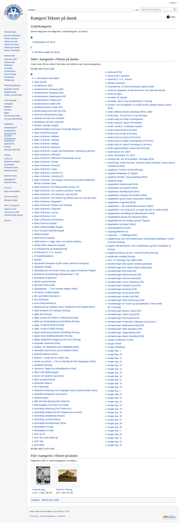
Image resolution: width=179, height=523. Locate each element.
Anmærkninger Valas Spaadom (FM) (124, 329)
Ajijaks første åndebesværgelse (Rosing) (53, 336)
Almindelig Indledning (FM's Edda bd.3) (52, 408)
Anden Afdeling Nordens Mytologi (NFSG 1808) (129, 112)
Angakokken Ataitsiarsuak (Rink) (122, 184)
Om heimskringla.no (47, 516)
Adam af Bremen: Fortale (46, 162)
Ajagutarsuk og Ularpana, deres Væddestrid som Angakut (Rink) (64, 307)
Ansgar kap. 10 (114, 354)
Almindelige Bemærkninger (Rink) (50, 423)
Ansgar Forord (114, 343)
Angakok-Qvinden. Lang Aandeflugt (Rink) (127, 177)
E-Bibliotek (8, 104)
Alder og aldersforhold (44, 379)
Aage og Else (40, 82)
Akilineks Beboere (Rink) (45, 354)
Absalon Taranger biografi (46, 125)
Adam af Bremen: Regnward (47, 201)
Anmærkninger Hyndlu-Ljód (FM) (123, 296)
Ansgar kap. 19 (114, 387)
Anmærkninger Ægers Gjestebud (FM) (125, 336)
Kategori (36, 500)
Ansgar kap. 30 (114, 434)
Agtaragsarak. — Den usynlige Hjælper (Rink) (55, 288)
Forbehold (61, 516)
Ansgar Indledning (116, 347)
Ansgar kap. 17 (114, 380)
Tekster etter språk (50, 500)
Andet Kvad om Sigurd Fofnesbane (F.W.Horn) (129, 144)
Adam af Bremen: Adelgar (46, 143)
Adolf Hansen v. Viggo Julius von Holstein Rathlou (57, 241)
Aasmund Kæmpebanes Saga (48, 114)
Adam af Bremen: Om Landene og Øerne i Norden (58, 190)
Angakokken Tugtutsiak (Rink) (121, 202)
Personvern (34, 516)
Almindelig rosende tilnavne (47, 419)
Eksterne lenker (10, 182)
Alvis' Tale (38, 441)
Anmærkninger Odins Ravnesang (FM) (125, 300)
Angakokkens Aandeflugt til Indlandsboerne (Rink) (131, 213)
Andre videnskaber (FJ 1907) (121, 155)
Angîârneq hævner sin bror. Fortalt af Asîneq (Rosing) (132, 253)
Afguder (38, 259)
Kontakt (7, 147)
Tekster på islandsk (12, 47)
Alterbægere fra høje (44, 430)
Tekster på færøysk (12, 50)
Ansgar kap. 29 (114, 427)
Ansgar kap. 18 (114, 383)
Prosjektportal (9, 131)
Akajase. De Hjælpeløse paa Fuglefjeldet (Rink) (56, 347)
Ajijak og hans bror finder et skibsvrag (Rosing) (56, 317)
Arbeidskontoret (10, 128)
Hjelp (172, 17)
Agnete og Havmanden (45, 281)
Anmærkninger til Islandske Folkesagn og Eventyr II (131, 321)
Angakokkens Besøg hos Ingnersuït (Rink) (127, 217)
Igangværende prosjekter (10, 135)
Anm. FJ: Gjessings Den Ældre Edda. (125, 260)
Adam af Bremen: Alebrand (47, 147)
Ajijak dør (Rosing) (43, 314)
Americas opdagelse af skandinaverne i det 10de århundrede (136, 90)
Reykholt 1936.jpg (64, 489)
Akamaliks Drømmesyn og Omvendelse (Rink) (56, 350)
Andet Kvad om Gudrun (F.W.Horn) (124, 137)
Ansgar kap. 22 (114, 401)
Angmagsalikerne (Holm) (119, 228)
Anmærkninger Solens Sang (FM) (123, 314)
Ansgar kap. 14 (114, 369)
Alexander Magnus (43, 383)
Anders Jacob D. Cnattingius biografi (124, 126)
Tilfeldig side (9, 80)
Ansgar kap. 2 (114, 391)
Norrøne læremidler (12, 116)
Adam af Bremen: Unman (46, 212)
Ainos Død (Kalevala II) (45, 303)
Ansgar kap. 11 (114, 358)
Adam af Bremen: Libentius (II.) (49, 176)
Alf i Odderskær (41, 387)
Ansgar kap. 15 (114, 372)
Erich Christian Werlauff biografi (49, 230)
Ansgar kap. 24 (114, 409)
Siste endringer (10, 74)
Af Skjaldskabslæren (44, 256)
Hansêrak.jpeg (38, 489)
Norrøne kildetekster (12, 36)
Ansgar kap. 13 (114, 365)
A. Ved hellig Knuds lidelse (46, 78)
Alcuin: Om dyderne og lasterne (49, 376)
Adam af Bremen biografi (46, 133)
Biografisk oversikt (11, 89)
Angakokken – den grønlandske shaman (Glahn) (130, 206)
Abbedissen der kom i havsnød (48, 122)
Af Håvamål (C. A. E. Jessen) (48, 252)
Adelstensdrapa (41, 234)
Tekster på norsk (11, 41)
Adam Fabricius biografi (45, 223)
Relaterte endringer (12, 162)
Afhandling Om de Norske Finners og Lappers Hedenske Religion (65, 270)
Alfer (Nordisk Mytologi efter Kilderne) (52, 401)
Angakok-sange (114, 180)
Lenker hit (8, 159)
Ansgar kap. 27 (114, 420)
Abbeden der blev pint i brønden (49, 118)
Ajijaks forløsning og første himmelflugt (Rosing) (56, 332)
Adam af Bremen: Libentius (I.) (48, 173)
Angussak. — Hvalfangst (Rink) (122, 235)
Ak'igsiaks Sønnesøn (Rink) (47, 343)
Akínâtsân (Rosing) (43, 365)
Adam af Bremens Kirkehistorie (48, 219)
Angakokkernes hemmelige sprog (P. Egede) (128, 220)
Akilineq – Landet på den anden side (51, 358)
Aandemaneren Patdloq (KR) (47, 100)
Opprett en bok (10, 209)
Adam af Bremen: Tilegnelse (47, 209)
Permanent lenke (11, 167)
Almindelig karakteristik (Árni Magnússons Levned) (58, 412)
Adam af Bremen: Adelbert (46, 136)
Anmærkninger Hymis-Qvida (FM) (123, 293)
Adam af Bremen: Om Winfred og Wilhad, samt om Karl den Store (65, 198)
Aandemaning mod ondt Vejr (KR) (50, 111)
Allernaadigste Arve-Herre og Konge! (51, 405)
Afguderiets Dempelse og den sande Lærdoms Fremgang (61, 263)
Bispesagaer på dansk (44, 42)
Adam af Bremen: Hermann (47, 165)
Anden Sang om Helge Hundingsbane (125, 119)
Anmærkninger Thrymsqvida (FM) (123, 318)
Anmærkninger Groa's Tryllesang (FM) (125, 282)
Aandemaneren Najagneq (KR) (48, 92)
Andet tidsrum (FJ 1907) (118, 152)
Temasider (8, 68)
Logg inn (173, 3)
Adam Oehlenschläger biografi (48, 227)
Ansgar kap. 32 (114, 441)
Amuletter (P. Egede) (117, 97)
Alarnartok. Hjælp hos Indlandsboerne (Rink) (55, 368)
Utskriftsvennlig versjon (13, 215)
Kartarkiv (7, 110)
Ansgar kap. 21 (114, 398)
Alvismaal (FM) (114, 72)
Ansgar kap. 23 (114, 405)
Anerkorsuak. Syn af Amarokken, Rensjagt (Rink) (130, 159)
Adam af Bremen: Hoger (45, 169)
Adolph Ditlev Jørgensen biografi (49, 245)
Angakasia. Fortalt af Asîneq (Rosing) (125, 169)
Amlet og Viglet (114, 94)
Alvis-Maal (39, 445)
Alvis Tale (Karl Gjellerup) (46, 437)
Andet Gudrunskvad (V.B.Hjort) (122, 130)
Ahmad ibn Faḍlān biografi (46, 292)
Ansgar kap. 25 (114, 412)
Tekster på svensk (11, 44)
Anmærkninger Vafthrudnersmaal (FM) (125, 325)
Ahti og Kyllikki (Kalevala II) (47, 296)
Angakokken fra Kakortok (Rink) (122, 188)
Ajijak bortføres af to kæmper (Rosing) (52, 310)
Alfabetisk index (10, 59)
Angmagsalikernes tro (117, 231)
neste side (49, 69)
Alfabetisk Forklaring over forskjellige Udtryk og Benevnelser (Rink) (65, 390)
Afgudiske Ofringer (43, 267)
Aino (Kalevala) (41, 299)
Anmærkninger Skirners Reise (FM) (124, 311)
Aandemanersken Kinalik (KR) (48, 107)
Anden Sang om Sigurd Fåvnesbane (124, 122)
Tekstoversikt (9, 62)
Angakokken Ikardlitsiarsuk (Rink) (123, 191)
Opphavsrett (9, 144)
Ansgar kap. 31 (114, 438)
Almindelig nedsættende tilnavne (49, 416)
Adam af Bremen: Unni (45, 216)
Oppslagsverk (9, 179)
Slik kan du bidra (11, 200)
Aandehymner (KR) (43, 85)
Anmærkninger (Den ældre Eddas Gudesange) (129, 267)
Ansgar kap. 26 (114, 416)
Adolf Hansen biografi (44, 238)
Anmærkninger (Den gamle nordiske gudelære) (129, 264)
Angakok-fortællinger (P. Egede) (122, 173)
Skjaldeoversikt (10, 92)
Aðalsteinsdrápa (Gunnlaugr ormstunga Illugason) (57, 129)
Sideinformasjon (10, 171)
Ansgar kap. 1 (114, 350)
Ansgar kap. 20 (114, 394)
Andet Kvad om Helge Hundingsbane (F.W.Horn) (130, 141)
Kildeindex (8, 65)
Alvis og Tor (39, 434)
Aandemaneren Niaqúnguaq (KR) (50, 96)
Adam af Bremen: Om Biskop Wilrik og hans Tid (56, 187)
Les (136, 10)
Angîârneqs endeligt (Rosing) (121, 256)
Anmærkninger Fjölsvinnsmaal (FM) (124, 274)
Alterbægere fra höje (44, 427)
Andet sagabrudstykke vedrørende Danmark (128, 148)
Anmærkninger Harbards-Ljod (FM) (124, 285)
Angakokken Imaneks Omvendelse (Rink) (127, 195)
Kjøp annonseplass (12, 191)
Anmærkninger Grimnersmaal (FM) (124, 278)
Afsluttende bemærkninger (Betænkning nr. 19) (56, 274)
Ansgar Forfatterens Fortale (120, 340)
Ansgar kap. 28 (114, 423)
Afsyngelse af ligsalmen (45, 278)
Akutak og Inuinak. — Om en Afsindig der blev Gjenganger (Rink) (65, 361)
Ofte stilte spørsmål (12, 150)
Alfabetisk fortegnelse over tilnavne (50, 394)
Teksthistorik (9, 77)
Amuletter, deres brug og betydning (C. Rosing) (129, 101)
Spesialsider (9, 165)
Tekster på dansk (11, 38)
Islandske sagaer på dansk (47, 52)
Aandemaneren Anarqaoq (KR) (48, 89)
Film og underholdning (13, 119)
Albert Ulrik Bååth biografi (46, 372)
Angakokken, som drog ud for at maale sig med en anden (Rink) (137, 209)
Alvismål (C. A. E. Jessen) (119, 79)
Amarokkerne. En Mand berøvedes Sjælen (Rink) (130, 86)
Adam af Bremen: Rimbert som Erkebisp (53, 205)
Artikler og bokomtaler (13, 95)
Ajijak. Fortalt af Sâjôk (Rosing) (48, 328)
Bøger (6, 113)
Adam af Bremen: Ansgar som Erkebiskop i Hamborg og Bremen (64, 151)
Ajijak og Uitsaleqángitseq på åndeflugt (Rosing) (57, 321)
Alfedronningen (41, 398)
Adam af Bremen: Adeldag (46, 140)
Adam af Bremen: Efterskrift (47, 154)
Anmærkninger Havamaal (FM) (122, 289)
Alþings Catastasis (116, 83)
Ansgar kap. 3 (114, 430)
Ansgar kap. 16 (114, 376)
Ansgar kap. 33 (114, 445)
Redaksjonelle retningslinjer (10, 140)
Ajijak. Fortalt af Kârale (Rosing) (49, 325)
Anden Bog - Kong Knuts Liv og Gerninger (127, 115)
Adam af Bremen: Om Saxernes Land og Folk (55, 194)
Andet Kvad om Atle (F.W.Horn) (122, 133)
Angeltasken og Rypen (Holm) (121, 224)
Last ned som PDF (11, 212)
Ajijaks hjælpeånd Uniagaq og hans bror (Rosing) (57, 339)
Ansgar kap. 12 (114, 361)
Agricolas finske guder (44, 285)
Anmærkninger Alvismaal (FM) (121, 271)
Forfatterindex (9, 71)
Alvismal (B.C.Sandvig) (118, 76)
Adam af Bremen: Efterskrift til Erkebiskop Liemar (57, 158)
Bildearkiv (8, 107)
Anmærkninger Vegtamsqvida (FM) (124, 332)
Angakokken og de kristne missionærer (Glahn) (129, 198)
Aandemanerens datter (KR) (47, 103)
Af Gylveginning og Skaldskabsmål (50, 249)
